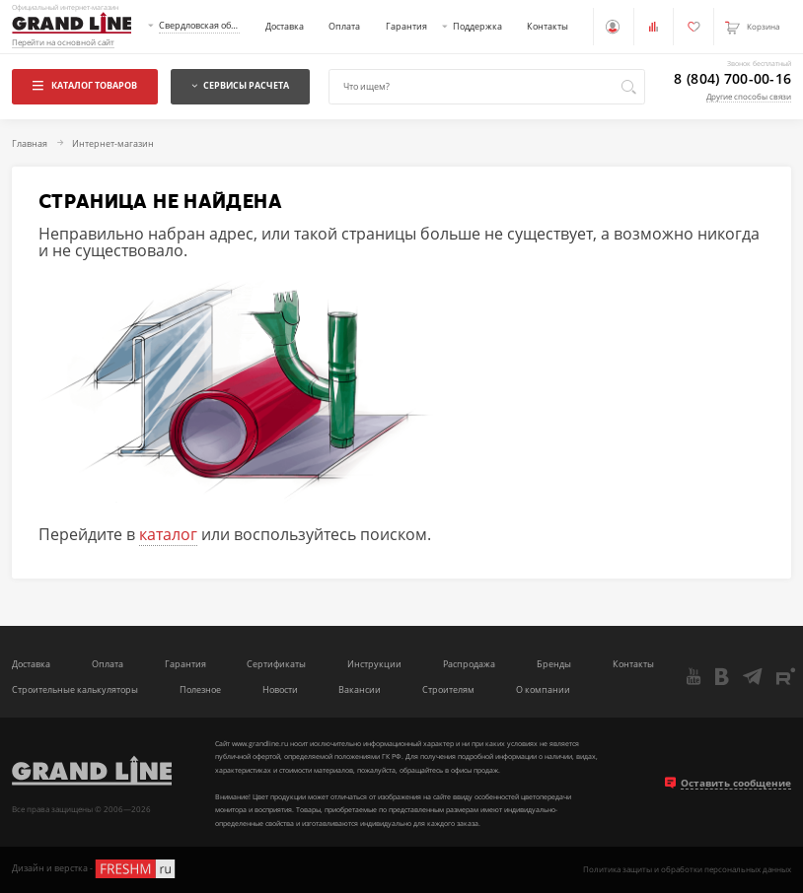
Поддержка (477, 26)
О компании (543, 689)
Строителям (448, 689)
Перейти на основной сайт (63, 42)
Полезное (200, 689)
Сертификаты (276, 663)
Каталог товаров (85, 85)
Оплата (344, 26)
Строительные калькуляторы (75, 689)
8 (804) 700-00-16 (732, 79)
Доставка (284, 26)
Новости (280, 689)
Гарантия (406, 26)
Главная (29, 144)
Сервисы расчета (240, 85)
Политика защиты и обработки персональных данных (687, 869)
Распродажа (469, 663)
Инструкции (374, 663)
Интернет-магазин (113, 144)
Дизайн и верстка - (95, 868)
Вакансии (359, 689)
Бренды (554, 663)
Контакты (547, 26)
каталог (168, 534)
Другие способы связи (748, 96)
